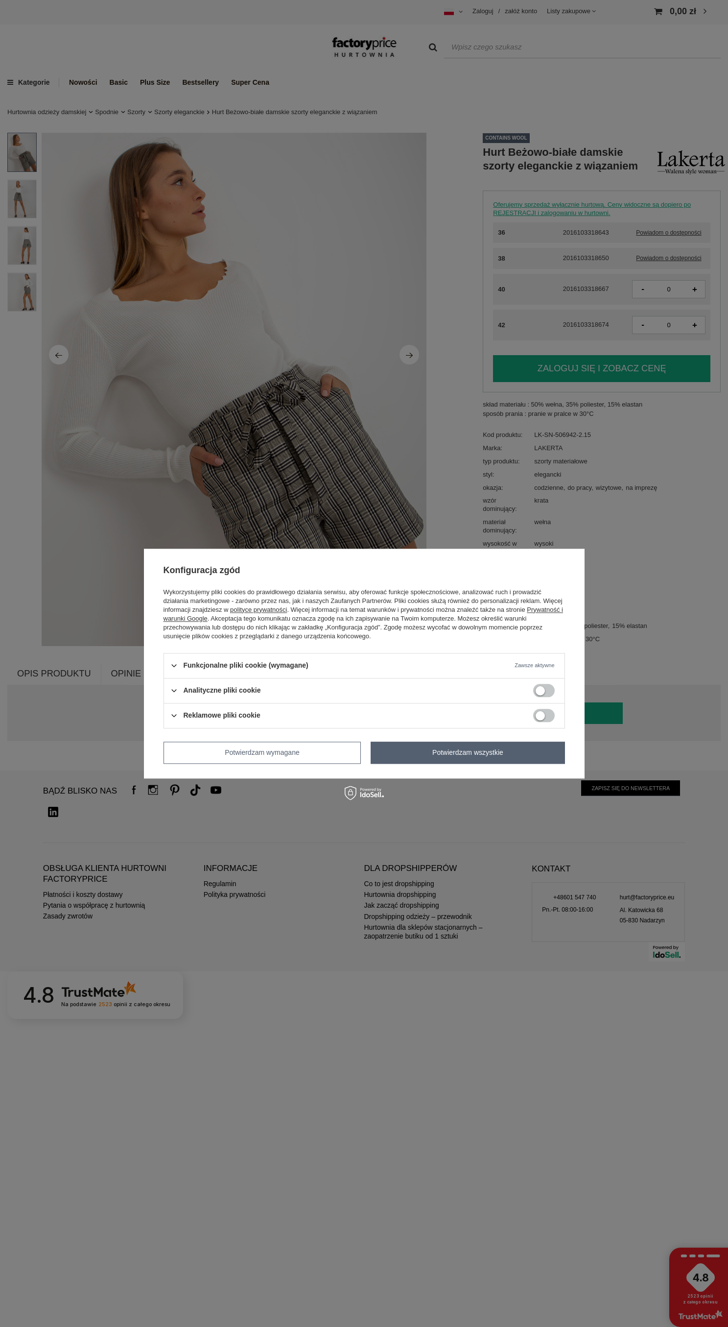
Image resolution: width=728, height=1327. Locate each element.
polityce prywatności (258, 609)
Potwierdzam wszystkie (467, 752)
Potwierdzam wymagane (262, 752)
